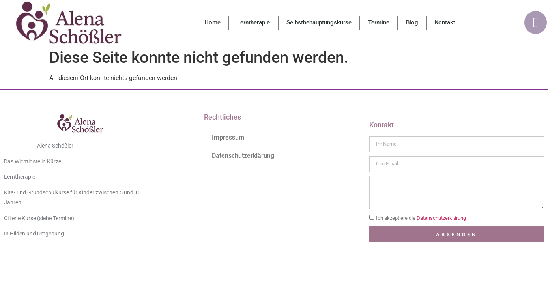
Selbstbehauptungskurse (319, 22)
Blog (412, 22)
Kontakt (445, 22)
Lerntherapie (253, 22)
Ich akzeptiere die (421, 218)
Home (212, 22)
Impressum (228, 137)
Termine (378, 22)
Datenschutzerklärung (243, 155)
